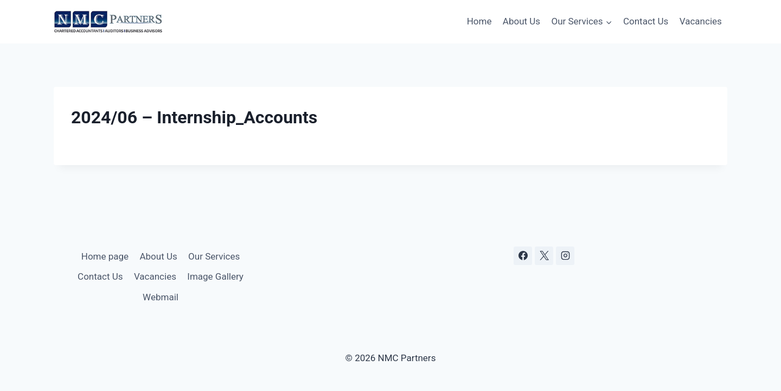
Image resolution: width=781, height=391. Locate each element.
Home (479, 21)
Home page (105, 256)
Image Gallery (215, 276)
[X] (544, 256)
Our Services (214, 256)
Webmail (160, 297)
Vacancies (701, 21)
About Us (521, 21)
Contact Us (645, 21)
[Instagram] (565, 256)
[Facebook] (523, 256)
